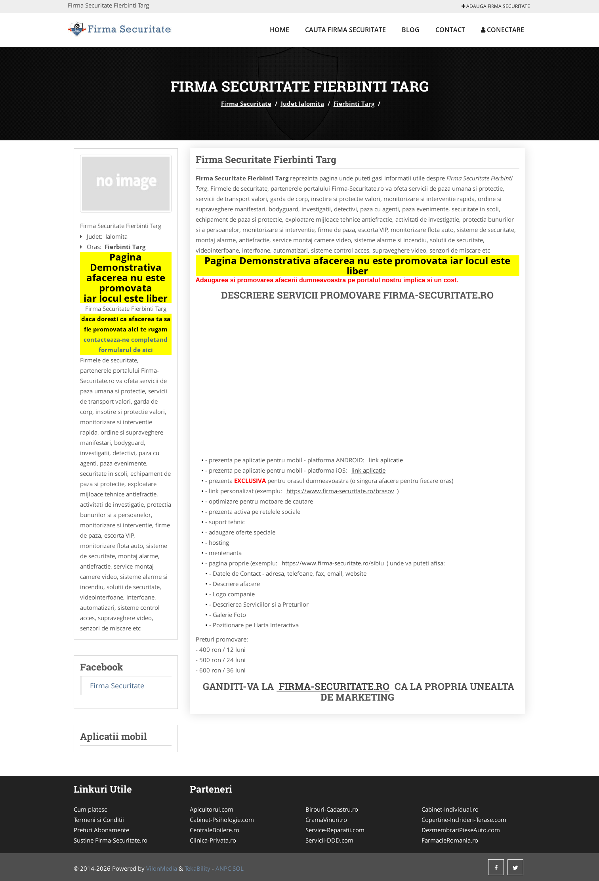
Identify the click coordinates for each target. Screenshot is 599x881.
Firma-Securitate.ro (333, 686)
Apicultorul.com (211, 809)
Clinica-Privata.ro (213, 840)
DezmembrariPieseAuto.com (461, 830)
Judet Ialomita (302, 103)
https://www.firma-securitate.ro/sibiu (333, 563)
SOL (238, 868)
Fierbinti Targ (354, 103)
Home (279, 29)
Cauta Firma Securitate (345, 29)
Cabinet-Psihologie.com (222, 820)
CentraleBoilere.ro (214, 830)
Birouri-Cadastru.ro (331, 809)
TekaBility (197, 868)
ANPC (223, 868)
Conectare (502, 29)
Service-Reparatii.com (334, 830)
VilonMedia (161, 868)
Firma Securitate (246, 103)
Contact (450, 29)
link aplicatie (386, 460)
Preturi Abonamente (101, 830)
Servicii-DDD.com (329, 840)
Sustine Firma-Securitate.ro (110, 840)
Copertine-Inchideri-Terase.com (464, 820)
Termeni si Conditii (99, 820)
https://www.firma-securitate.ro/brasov (340, 491)
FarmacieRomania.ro (450, 840)
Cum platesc (90, 809)
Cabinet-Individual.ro (450, 809)
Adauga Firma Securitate (496, 6)
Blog (411, 29)
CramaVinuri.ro (326, 820)
